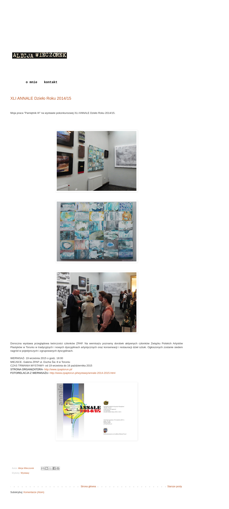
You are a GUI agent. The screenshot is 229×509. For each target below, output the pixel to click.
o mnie (31, 82)
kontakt (50, 82)
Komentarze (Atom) (33, 492)
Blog (15, 82)
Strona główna (88, 486)
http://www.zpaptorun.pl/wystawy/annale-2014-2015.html (82, 372)
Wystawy (25, 473)
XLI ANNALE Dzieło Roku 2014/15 (40, 98)
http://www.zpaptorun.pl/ (58, 369)
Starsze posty (174, 486)
